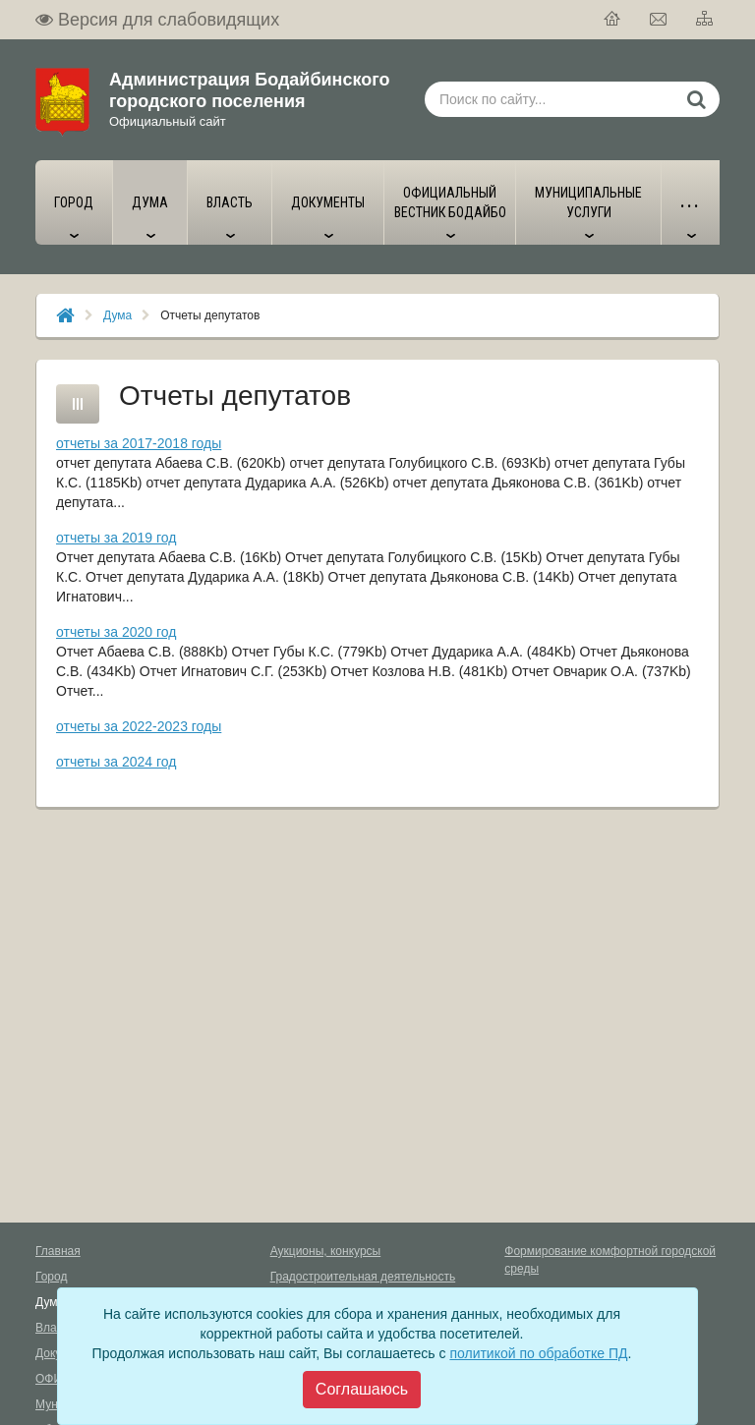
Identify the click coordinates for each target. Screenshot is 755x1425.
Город (51, 1276)
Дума (117, 315)
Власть (54, 1328)
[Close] (362, 1389)
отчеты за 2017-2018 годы (138, 443)
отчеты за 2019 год (116, 537)
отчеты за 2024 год (116, 762)
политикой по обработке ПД (538, 1353)
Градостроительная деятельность (363, 1276)
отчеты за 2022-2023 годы (138, 726)
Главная (58, 1251)
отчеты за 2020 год (116, 632)
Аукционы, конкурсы (325, 1251)
